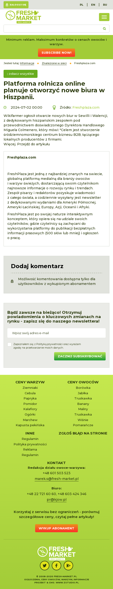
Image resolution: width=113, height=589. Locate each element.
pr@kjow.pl (56, 499)
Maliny (83, 409)
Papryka (30, 398)
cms (51, 582)
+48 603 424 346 (72, 494)
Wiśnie (83, 420)
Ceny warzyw (30, 382)
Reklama (30, 449)
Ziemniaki (30, 388)
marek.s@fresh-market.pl (57, 479)
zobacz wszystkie (20, 73)
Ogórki (30, 414)
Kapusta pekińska (30, 425)
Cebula (30, 393)
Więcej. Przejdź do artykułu (27, 144)
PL (81, 4)
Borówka (83, 388)
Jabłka (83, 393)
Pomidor (30, 404)
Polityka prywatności (30, 444)
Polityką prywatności (49, 344)
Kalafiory (30, 409)
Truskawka (83, 398)
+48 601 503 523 (57, 473)
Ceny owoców (83, 382)
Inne (30, 433)
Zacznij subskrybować (80, 356)
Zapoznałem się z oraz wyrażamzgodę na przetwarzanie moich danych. (47, 346)
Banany (83, 404)
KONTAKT (56, 463)
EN (93, 4)
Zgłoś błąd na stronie (83, 433)
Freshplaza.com (85, 107)
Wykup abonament (56, 528)
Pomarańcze (83, 425)
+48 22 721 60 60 (41, 494)
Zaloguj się (17, 4)
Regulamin (30, 439)
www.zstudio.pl (67, 582)
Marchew (30, 420)
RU (105, 4)
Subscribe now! (56, 52)
